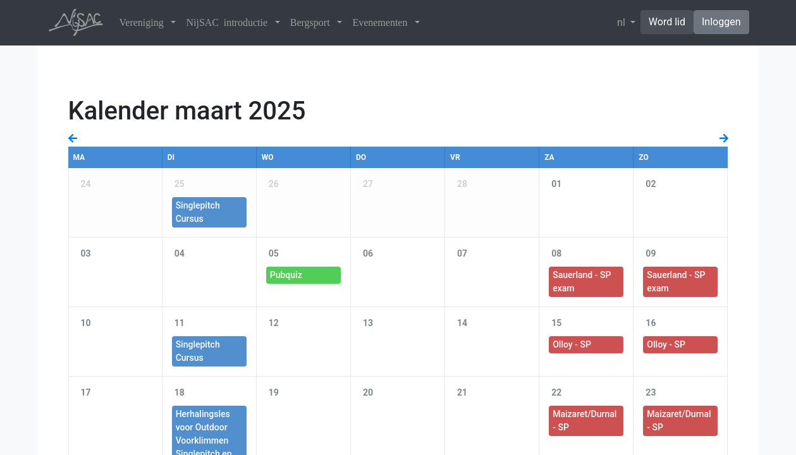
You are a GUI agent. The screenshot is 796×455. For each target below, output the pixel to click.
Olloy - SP (572, 344)
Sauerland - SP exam (582, 281)
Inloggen (721, 22)
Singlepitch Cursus (198, 212)
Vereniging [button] (144, 22)
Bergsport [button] (312, 22)
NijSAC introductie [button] (229, 22)
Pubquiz (286, 275)
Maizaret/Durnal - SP (584, 420)
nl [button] (622, 22)
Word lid (667, 22)
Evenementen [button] (382, 22)
